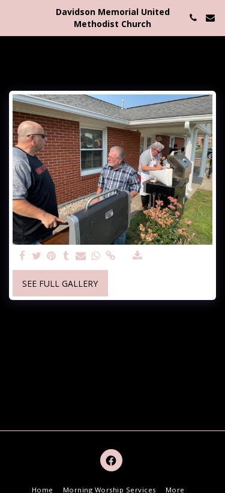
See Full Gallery (60, 283)
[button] (13, 17)
